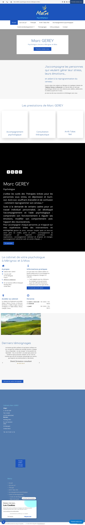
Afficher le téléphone (10, 279)
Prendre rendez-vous (76, 521)
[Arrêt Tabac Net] (70, 124)
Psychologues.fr (41, 523)
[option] (21, 355)
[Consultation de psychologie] (15, 124)
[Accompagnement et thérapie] (42, 124)
